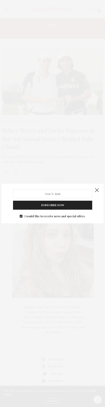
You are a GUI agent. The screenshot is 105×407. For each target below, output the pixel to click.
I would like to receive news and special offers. (55, 216)
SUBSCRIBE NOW (52, 205)
